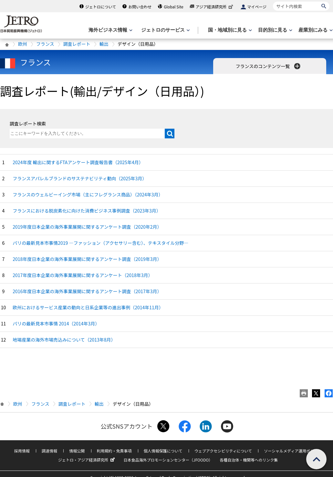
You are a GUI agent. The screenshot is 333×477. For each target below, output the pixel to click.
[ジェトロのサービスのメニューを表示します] (165, 30)
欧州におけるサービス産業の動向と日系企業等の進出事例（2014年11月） (88, 307)
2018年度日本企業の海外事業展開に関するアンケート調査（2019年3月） (87, 259)
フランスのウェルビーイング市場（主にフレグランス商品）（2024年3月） (88, 194)
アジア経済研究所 (215, 6)
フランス (45, 44)
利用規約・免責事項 (114, 450)
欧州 (22, 44)
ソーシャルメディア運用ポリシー (293, 450)
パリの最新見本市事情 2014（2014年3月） (56, 323)
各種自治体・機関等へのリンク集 (249, 459)
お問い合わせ (139, 6)
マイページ (256, 6)
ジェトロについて (100, 6)
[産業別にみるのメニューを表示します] (314, 30)
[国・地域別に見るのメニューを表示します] (229, 30)
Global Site (173, 6)
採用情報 (22, 450)
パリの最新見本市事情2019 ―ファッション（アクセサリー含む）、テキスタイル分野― (100, 243)
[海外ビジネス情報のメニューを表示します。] (109, 30)
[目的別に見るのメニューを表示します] (274, 30)
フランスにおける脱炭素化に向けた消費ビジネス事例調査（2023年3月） (87, 210)
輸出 (104, 44)
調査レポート (76, 44)
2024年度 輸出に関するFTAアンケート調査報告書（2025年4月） (78, 162)
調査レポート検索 (28, 123)
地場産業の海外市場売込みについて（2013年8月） (64, 339)
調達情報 (49, 450)
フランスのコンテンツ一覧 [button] (269, 66)
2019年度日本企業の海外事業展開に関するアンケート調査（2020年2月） (87, 227)
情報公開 (77, 450)
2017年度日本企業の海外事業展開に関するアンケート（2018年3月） (82, 275)
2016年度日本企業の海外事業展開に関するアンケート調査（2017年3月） (87, 291)
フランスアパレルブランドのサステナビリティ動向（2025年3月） (80, 178)
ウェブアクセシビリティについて (223, 450)
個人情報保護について (163, 450)
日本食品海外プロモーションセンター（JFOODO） (168, 459)
